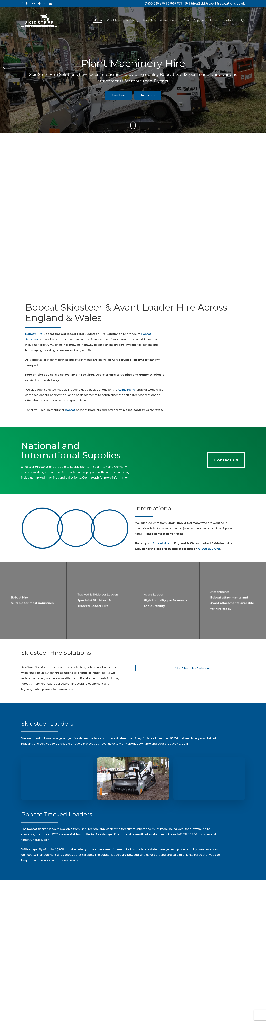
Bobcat (70, 410)
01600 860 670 (155, 3)
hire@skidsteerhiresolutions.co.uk (218, 3)
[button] (226, 460)
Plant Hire (118, 95)
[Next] (262, 67)
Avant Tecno (126, 389)
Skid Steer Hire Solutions (192, 668)
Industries (148, 95)
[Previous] (4, 67)
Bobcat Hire (161, 543)
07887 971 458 (178, 3)
